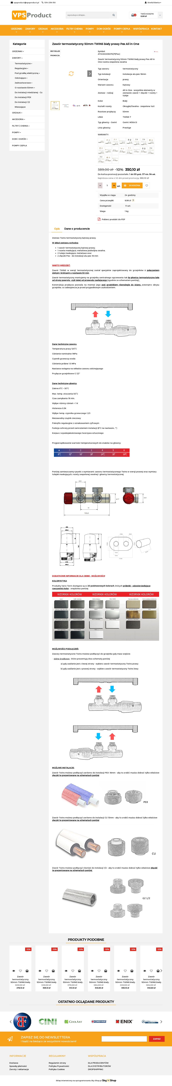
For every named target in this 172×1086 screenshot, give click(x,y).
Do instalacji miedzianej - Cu (28, 92)
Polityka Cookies (57, 1069)
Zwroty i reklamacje (19, 1069)
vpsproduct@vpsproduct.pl (25, 2)
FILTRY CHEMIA (74, 29)
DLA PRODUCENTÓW (98, 1063)
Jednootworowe (23, 83)
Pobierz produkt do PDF (111, 219)
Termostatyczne (23, 63)
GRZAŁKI (43, 29)
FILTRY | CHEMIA (21, 126)
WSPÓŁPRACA (141, 29)
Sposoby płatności (18, 1066)
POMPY (90, 29)
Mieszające (20, 107)
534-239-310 (48, 2)
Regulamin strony (57, 1063)
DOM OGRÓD (104, 29)
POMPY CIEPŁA (122, 29)
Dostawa (13, 1063)
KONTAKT (156, 28)
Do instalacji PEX (23, 97)
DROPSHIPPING (95, 1069)
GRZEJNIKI (16, 29)
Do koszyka (132, 185)
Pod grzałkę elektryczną (27, 73)
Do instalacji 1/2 (22, 102)
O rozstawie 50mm (25, 87)
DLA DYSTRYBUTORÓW (99, 1066)
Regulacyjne (21, 68)
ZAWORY (30, 29)
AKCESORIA (57, 29)
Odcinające (21, 78)
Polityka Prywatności (59, 1066)
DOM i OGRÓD (20, 139)
